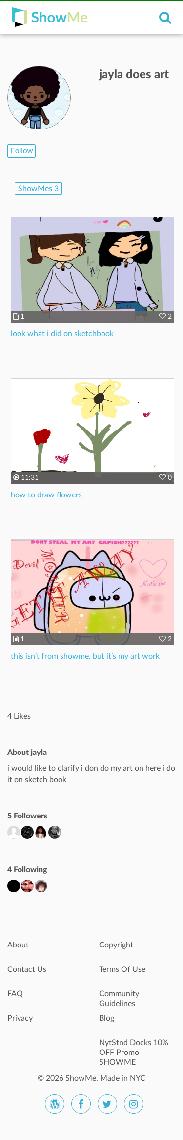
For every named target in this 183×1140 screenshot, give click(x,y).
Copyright (116, 945)
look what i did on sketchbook (62, 334)
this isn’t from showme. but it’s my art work (85, 656)
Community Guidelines (119, 999)
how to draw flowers (46, 495)
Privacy (20, 1018)
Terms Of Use (122, 969)
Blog (106, 1018)
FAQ (15, 994)
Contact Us (26, 969)
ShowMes (38, 189)
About (18, 945)
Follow (21, 151)
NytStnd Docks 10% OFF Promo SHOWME (133, 1048)
